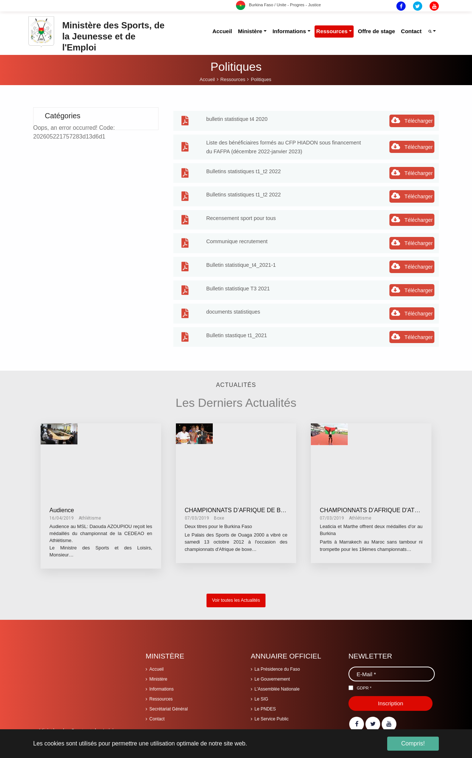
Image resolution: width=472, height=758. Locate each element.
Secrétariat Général (168, 705)
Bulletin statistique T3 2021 (238, 284)
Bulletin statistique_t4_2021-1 (241, 261)
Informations (161, 685)
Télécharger (412, 116)
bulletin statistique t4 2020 (236, 115)
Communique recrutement (236, 237)
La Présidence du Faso (277, 665)
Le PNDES (265, 705)
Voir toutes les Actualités (236, 596)
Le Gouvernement (272, 675)
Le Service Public (271, 714)
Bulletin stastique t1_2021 (236, 331)
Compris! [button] (413, 743)
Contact (156, 714)
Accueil (156, 665)
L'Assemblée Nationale (276, 685)
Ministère (158, 675)
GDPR (364, 684)
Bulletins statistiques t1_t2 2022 (243, 167)
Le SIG (261, 695)
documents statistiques (233, 308)
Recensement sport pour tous (241, 214)
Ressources (161, 695)
